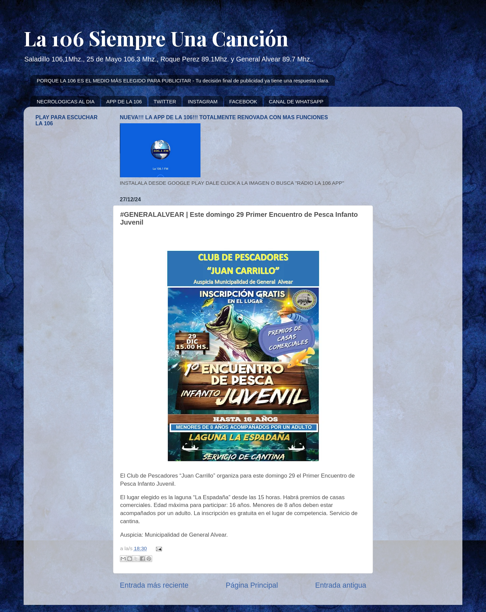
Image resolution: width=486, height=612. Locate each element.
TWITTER (165, 101)
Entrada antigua (340, 585)
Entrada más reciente (154, 585)
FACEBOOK (243, 101)
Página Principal (252, 585)
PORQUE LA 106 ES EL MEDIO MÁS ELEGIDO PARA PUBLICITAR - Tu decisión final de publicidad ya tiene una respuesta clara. (183, 80)
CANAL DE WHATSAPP (296, 101)
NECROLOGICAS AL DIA (65, 101)
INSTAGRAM (202, 101)
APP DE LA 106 (124, 101)
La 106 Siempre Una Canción (156, 37)
